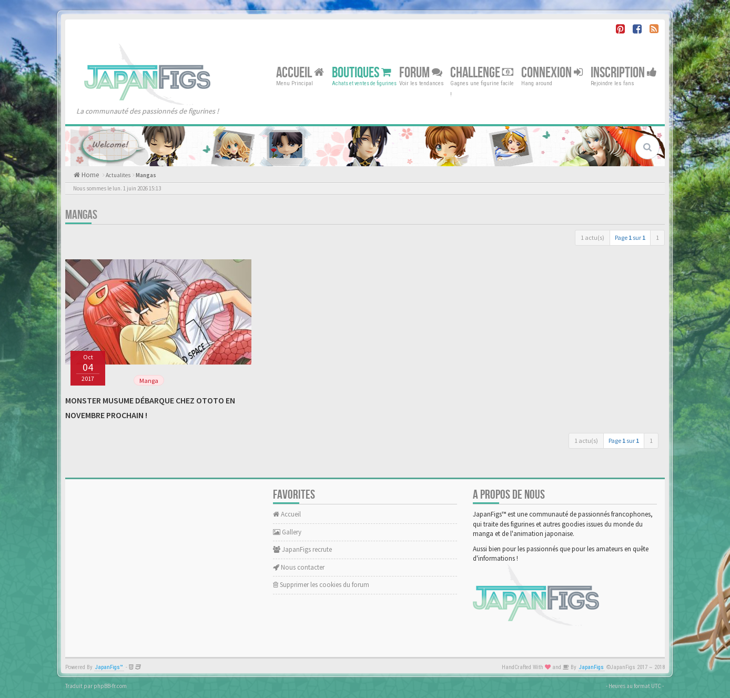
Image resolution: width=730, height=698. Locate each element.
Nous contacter (299, 567)
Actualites (118, 175)
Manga (148, 381)
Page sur (630, 237)
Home (89, 174)
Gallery (287, 532)
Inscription (624, 72)
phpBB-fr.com (110, 686)
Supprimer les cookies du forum (321, 584)
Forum (420, 72)
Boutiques (361, 72)
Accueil (300, 72)
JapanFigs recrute (302, 549)
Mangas (146, 175)
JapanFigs (591, 667)
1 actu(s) (592, 237)
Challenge (481, 72)
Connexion (552, 72)
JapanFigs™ (109, 667)
